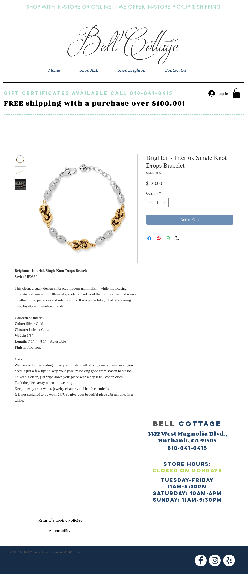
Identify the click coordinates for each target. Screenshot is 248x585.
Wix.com (74, 552)
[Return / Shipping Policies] (60, 520)
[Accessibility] (59, 530)
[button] (236, 93)
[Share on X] (177, 238)
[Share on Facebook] (149, 238)
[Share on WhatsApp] (168, 238)
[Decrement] (150, 202)
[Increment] (165, 202)
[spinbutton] (157, 202)
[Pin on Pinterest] (159, 238)
